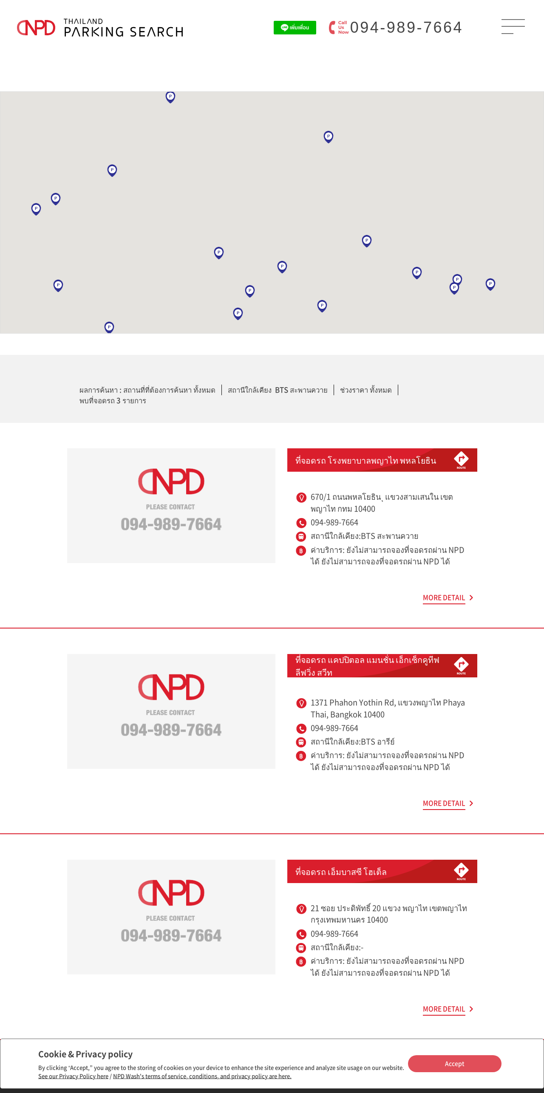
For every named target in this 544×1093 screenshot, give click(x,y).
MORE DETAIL (444, 597)
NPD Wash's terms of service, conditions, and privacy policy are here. (202, 1076)
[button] (328, 137)
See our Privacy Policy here (73, 1076)
